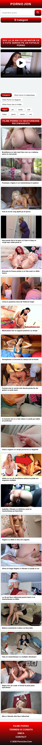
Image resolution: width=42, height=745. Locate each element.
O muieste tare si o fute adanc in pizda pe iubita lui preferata (21, 420)
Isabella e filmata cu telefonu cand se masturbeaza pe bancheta (17, 510)
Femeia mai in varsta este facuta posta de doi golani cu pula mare (20, 389)
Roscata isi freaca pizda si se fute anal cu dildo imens (21, 272)
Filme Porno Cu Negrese (11, 100)
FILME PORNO (21, 726)
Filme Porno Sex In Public (12, 104)
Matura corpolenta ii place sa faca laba (17, 628)
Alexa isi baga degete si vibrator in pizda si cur (20, 568)
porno (13, 114)
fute (28, 110)
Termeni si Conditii (21, 729)
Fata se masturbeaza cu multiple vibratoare (19, 657)
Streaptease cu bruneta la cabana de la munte (20, 359)
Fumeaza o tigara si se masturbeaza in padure (20, 183)
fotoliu (20, 110)
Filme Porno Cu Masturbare (24, 95)
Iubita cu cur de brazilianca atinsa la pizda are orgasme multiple (20, 479)
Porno (20, 4)
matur (4, 114)
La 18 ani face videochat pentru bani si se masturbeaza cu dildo (18, 598)
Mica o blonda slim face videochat (15, 716)
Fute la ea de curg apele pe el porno (16, 212)
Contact (21, 737)
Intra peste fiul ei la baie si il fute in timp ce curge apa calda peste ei (19, 241)
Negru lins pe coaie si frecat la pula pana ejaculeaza (18, 686)
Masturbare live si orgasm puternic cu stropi (19, 331)
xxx (30, 114)
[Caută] (38, 13)
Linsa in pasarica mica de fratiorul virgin (18, 302)
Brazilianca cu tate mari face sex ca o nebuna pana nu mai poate (20, 153)
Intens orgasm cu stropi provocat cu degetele (20, 449)
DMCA (21, 733)
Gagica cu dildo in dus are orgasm (15, 540)
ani (12, 110)
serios (22, 114)
